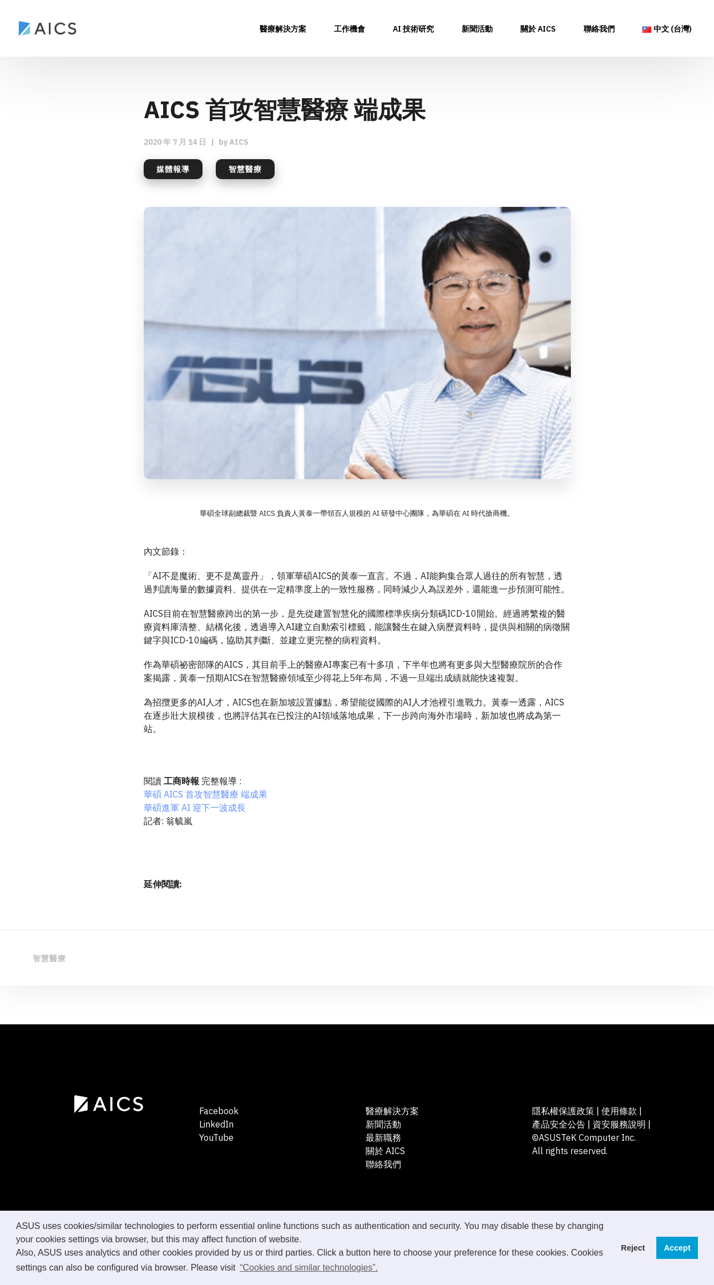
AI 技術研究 (413, 29)
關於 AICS (538, 29)
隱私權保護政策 (563, 1110)
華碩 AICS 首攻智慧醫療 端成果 (205, 794)
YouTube (216, 1137)
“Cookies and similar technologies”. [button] (309, 1267)
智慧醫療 (245, 169)
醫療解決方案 (283, 29)
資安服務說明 (619, 1124)
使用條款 (619, 1110)
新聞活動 (477, 29)
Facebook (219, 1110)
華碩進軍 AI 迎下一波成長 (195, 807)
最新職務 (383, 1137)
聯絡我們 (599, 29)
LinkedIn (216, 1124)
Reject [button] (633, 1247)
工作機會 (349, 29)
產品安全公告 (560, 1124)
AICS (239, 142)
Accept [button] (677, 1247)
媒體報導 (173, 169)
